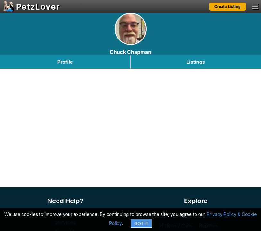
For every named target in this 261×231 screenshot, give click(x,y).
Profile (65, 62)
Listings (196, 62)
